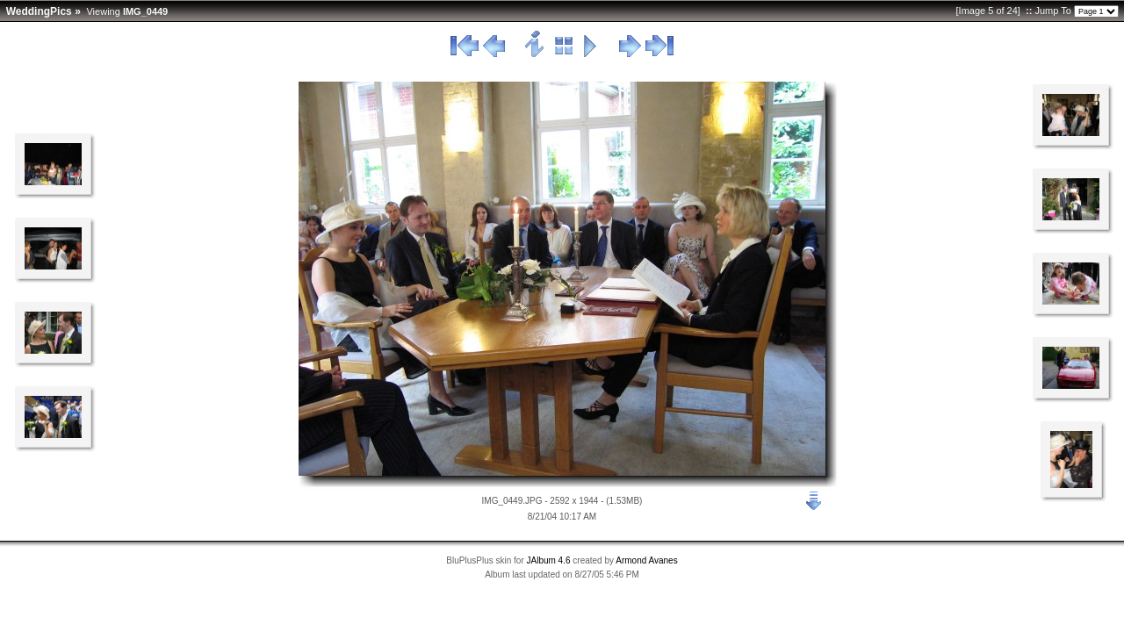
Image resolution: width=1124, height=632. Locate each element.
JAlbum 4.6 (549, 560)
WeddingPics (39, 11)
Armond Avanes (646, 560)
